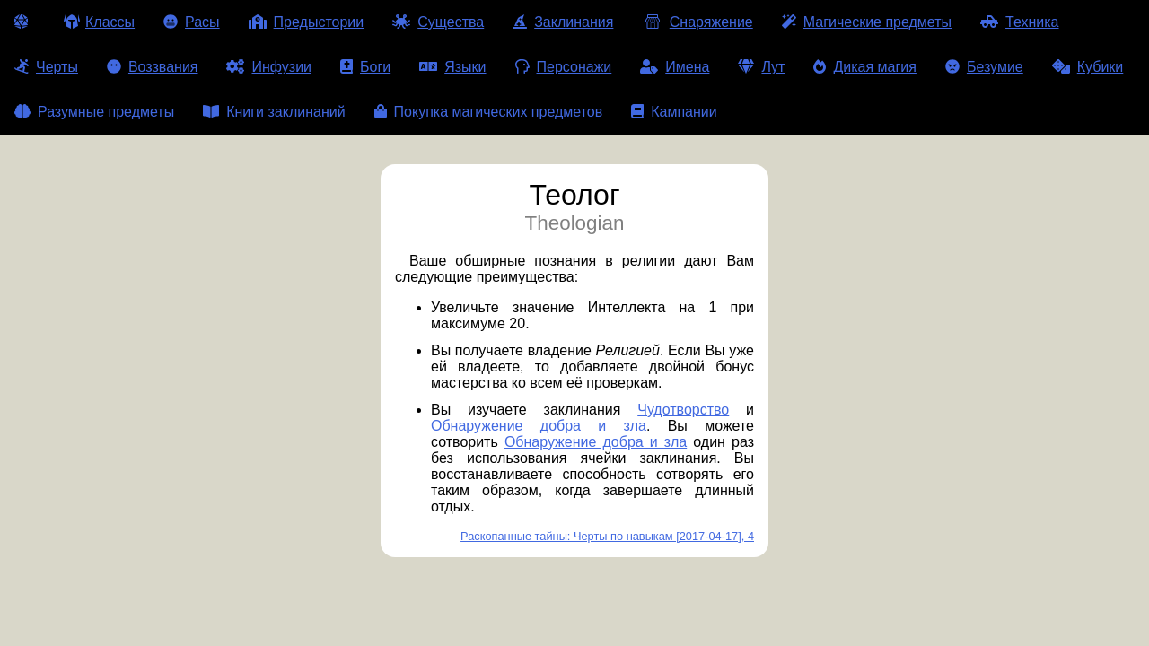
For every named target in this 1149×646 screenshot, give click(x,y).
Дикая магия (864, 66)
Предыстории (306, 22)
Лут (761, 66)
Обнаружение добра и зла (538, 425)
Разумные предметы (94, 111)
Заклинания (563, 22)
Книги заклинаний (274, 111)
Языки (452, 66)
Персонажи (563, 66)
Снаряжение (697, 22)
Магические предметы (867, 22)
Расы (191, 22)
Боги (365, 66)
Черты (46, 66)
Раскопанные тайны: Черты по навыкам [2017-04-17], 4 (607, 536)
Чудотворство (683, 409)
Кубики (1088, 66)
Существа (438, 22)
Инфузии (268, 66)
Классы (99, 22)
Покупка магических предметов (488, 111)
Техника (1019, 22)
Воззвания (152, 66)
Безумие (984, 66)
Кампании (674, 111)
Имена (674, 66)
